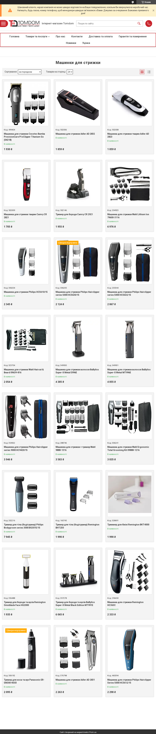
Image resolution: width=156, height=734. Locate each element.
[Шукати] (139, 23)
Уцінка (86, 43)
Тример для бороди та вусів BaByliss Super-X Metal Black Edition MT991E (75, 604)
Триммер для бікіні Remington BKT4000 (128, 524)
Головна (14, 36)
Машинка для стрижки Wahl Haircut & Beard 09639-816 (24, 371)
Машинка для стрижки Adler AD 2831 (75, 680)
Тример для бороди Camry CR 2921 (74, 214)
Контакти (76, 36)
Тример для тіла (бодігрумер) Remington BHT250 (77, 526)
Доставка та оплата (101, 36)
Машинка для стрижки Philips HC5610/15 (26, 292)
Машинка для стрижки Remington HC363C (125, 604)
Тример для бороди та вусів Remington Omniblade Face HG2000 (25, 604)
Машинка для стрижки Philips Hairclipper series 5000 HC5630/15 (77, 293)
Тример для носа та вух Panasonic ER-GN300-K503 (24, 681)
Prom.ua (92, 732)
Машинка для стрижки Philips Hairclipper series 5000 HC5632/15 (129, 293)
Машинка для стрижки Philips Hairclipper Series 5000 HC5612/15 (129, 681)
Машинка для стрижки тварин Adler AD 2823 (128, 135)
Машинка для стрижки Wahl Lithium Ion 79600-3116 (128, 216)
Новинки (71, 43)
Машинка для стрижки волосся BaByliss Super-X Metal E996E (77, 371)
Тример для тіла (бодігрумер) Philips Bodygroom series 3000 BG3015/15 (23, 526)
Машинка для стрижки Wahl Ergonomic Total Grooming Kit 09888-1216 (128, 448)
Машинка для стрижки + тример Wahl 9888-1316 (75, 448)
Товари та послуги (36, 36)
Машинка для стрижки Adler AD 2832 (75, 134)
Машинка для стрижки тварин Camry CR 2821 (25, 216)
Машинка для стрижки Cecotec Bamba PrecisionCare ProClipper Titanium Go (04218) (24, 137)
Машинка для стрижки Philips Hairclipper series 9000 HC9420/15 (26, 448)
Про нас (60, 36)
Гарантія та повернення (133, 36)
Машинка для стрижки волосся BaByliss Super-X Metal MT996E (129, 371)
